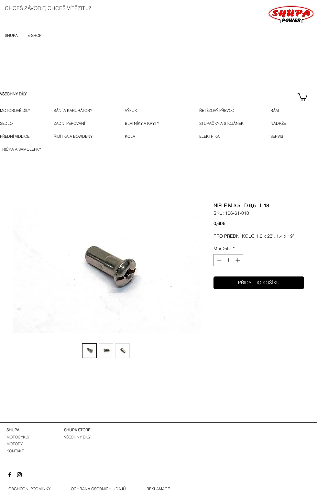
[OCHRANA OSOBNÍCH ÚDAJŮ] (98, 488)
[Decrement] (218, 260)
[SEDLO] (7, 123)
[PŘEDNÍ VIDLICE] (17, 136)
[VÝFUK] (135, 110)
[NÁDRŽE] (280, 123)
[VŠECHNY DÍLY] (18, 94)
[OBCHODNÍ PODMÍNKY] (29, 488)
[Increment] (238, 260)
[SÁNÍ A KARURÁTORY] (78, 110)
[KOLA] (134, 136)
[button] (302, 96)
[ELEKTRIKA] (210, 136)
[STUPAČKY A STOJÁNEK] (226, 123)
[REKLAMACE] (158, 488)
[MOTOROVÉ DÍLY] (18, 110)
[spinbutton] (228, 260)
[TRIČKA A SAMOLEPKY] (22, 149)
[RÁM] (279, 110)
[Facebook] (9, 474)
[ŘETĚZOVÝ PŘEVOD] (225, 110)
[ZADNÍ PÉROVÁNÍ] (75, 123)
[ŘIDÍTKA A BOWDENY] (80, 136)
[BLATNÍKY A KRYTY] (153, 123)
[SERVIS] (278, 136)
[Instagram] (19, 474)
